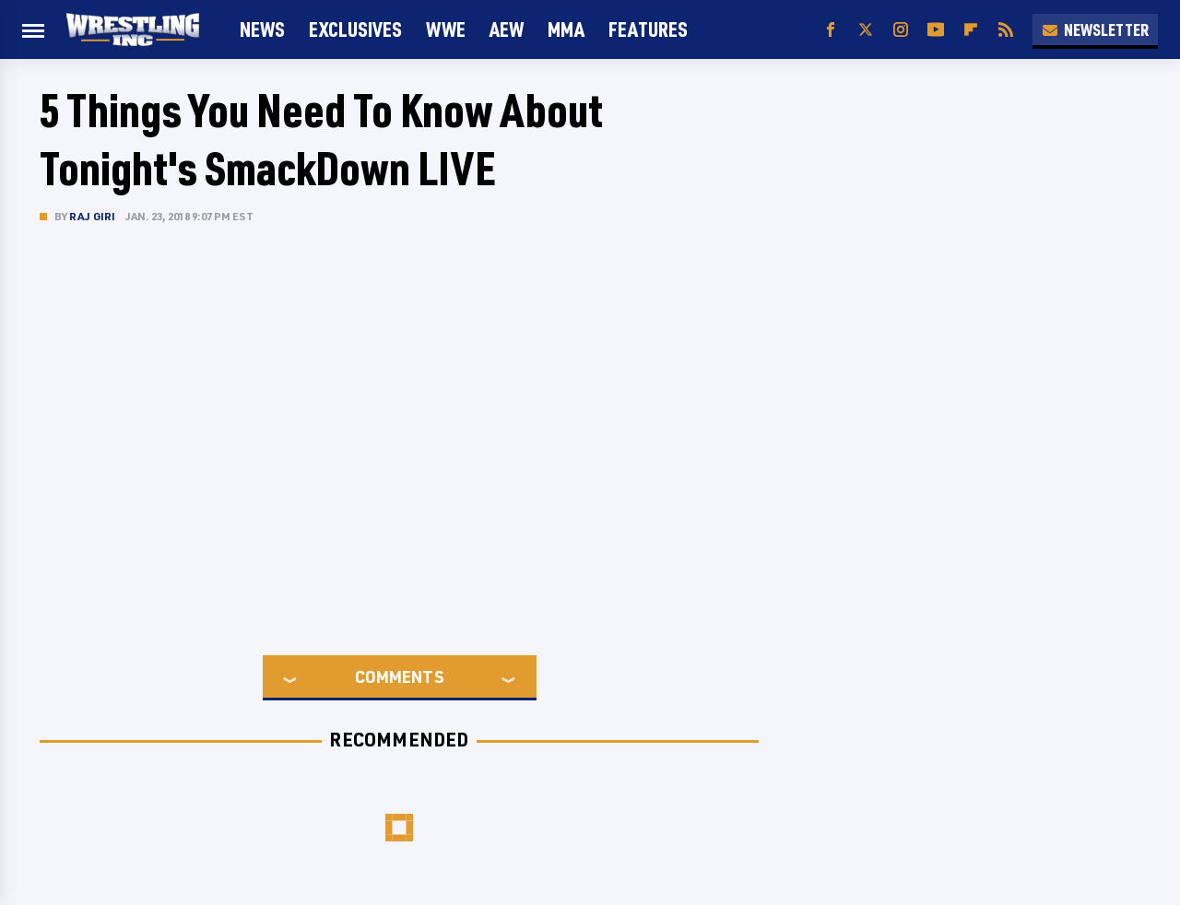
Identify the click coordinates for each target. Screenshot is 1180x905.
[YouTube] (935, 30)
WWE (446, 29)
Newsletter (1095, 29)
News (262, 29)
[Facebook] (830, 30)
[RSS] (1005, 30)
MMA (566, 29)
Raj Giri (92, 216)
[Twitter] (865, 30)
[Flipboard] (970, 30)
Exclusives (355, 29)
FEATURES (648, 29)
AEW (507, 29)
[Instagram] (900, 30)
